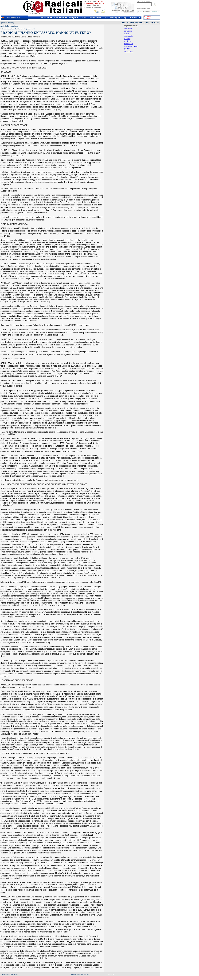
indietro (111, 974)
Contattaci (135, 18)
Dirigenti (73, 18)
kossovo (127, 39)
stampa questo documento (9, 974)
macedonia (128, 36)
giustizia (127, 49)
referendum (128, 44)
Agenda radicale (147, 18)
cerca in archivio (7, 23)
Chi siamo (46, 18)
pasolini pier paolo (131, 46)
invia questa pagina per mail (80, 974)
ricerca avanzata (143, 8)
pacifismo (127, 41)
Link (106, 18)
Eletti (83, 18)
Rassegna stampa (119, 18)
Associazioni (94, 18)
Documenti (60, 18)
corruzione (128, 31)
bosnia (126, 33)
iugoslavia (128, 28)
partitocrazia (128, 51)
